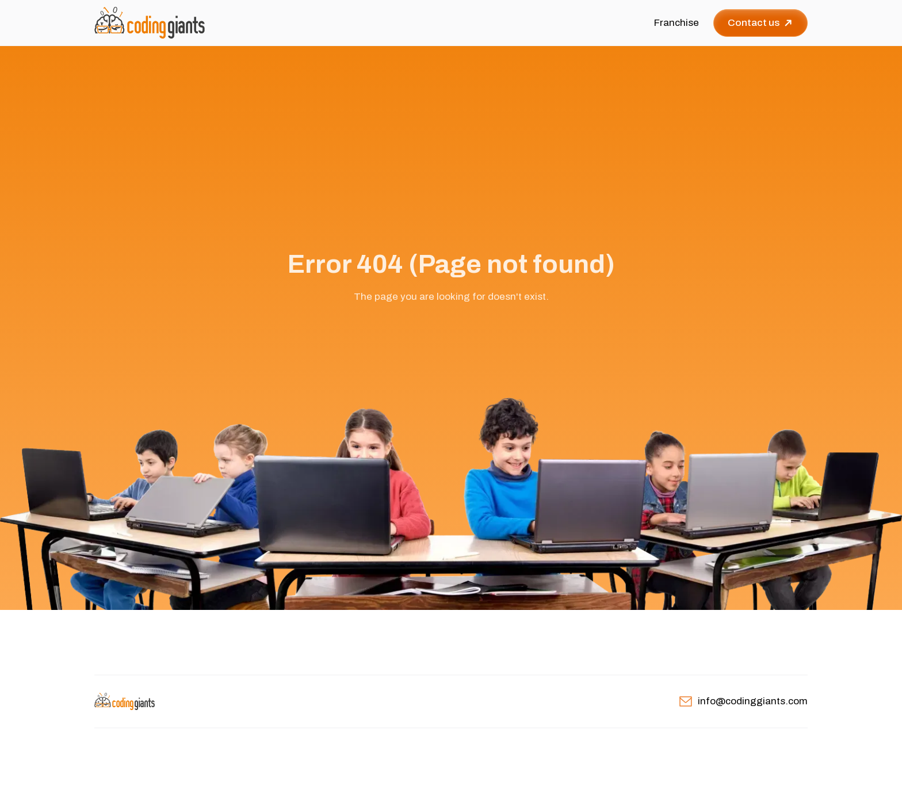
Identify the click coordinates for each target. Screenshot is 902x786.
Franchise (676, 22)
